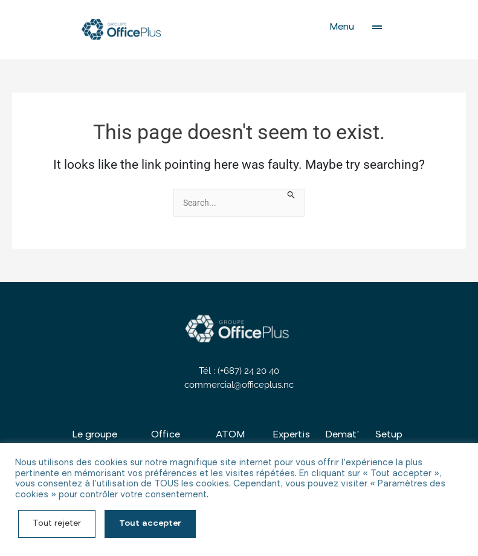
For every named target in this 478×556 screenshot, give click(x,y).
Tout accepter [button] (150, 524)
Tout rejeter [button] (57, 524)
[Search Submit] (291, 195)
